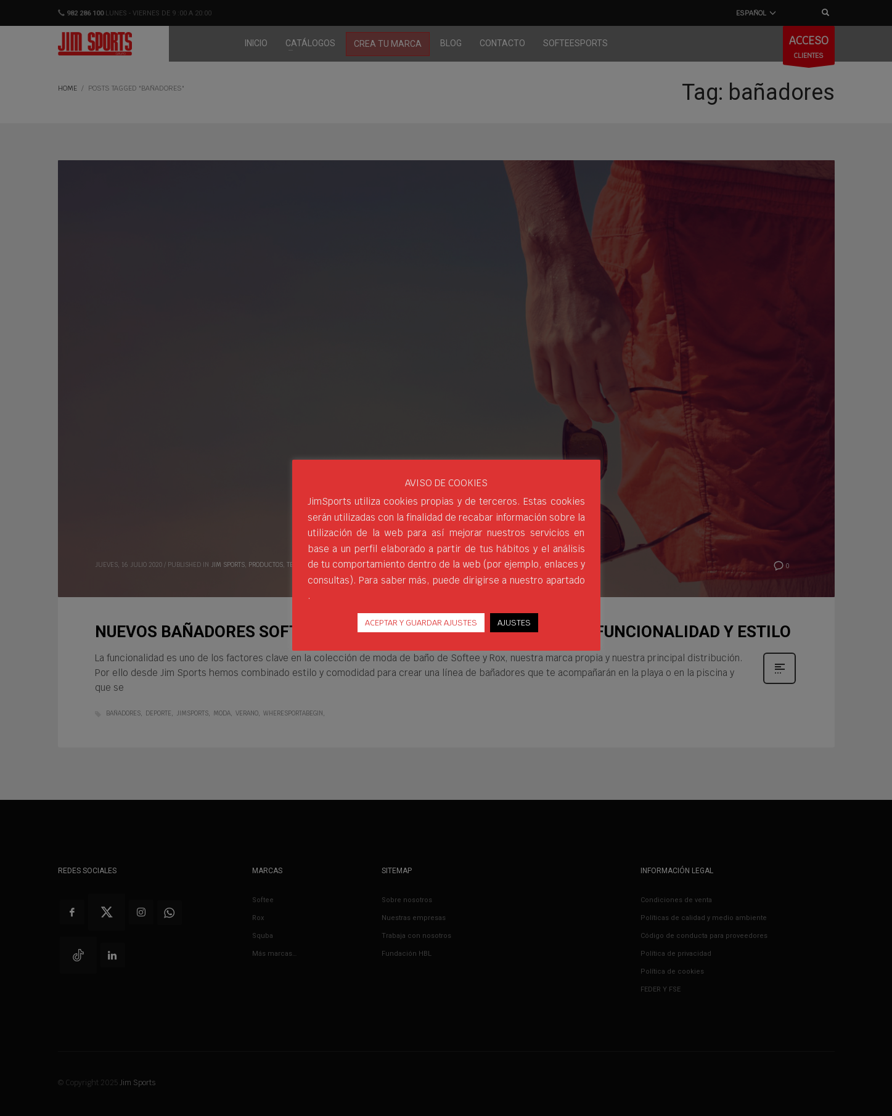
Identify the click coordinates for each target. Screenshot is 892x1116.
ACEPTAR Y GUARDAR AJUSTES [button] (421, 622)
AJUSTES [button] (514, 622)
